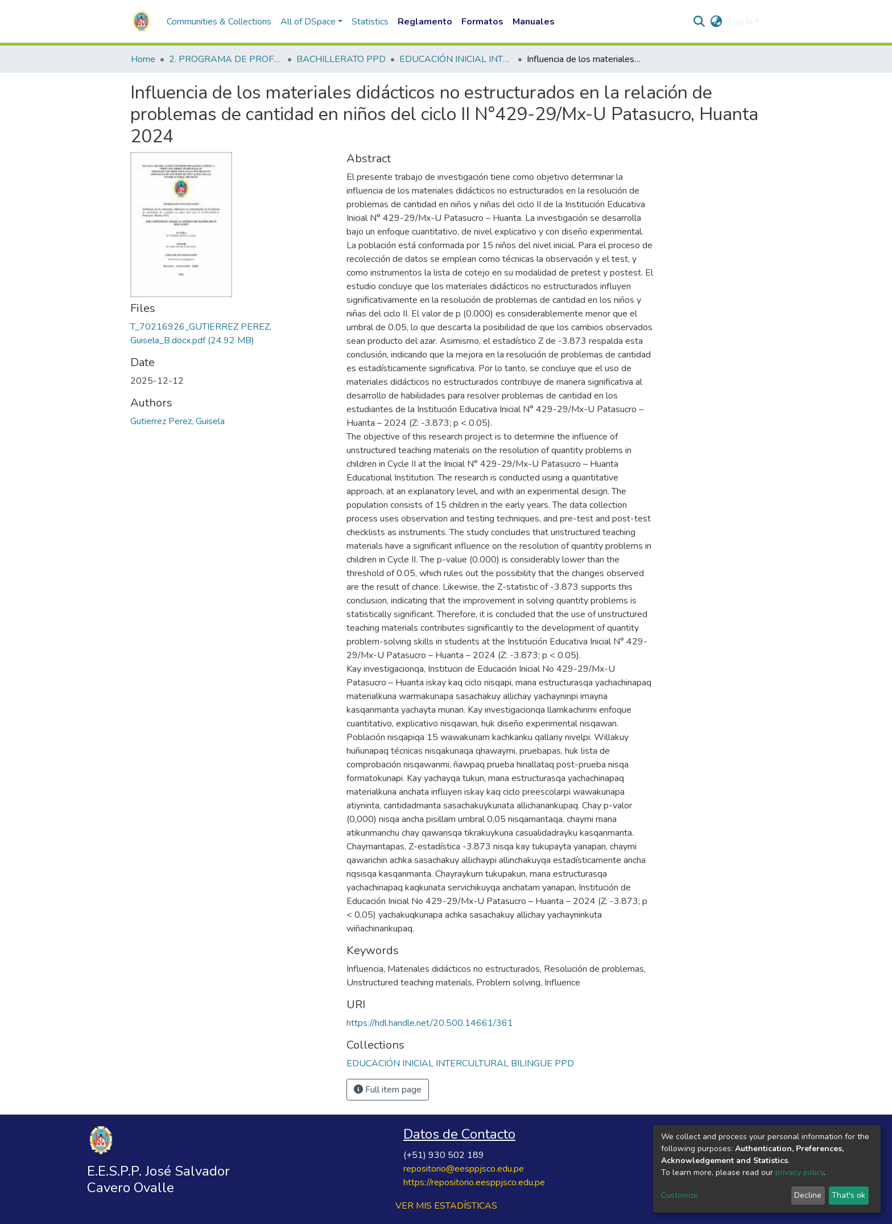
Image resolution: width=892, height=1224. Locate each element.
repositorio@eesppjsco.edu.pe (463, 1169)
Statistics (370, 21)
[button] (716, 21)
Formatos (482, 21)
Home (143, 59)
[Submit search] (699, 21)
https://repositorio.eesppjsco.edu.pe (474, 1182)
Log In (740, 21)
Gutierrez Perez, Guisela (177, 421)
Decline (807, 1195)
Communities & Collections (219, 21)
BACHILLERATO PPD (341, 59)
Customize (679, 1195)
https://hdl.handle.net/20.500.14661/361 (429, 1023)
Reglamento (425, 21)
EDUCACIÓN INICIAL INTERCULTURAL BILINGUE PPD (456, 59)
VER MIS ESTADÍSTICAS (446, 1206)
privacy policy (799, 1172)
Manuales (534, 21)
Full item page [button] (388, 1089)
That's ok (848, 1195)
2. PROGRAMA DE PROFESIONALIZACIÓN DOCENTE (226, 59)
